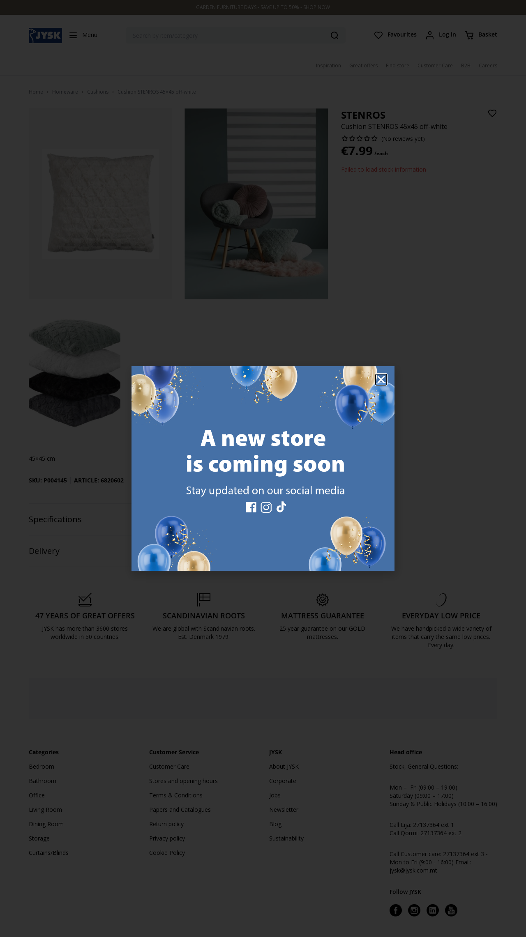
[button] (381, 379)
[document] (263, 468)
